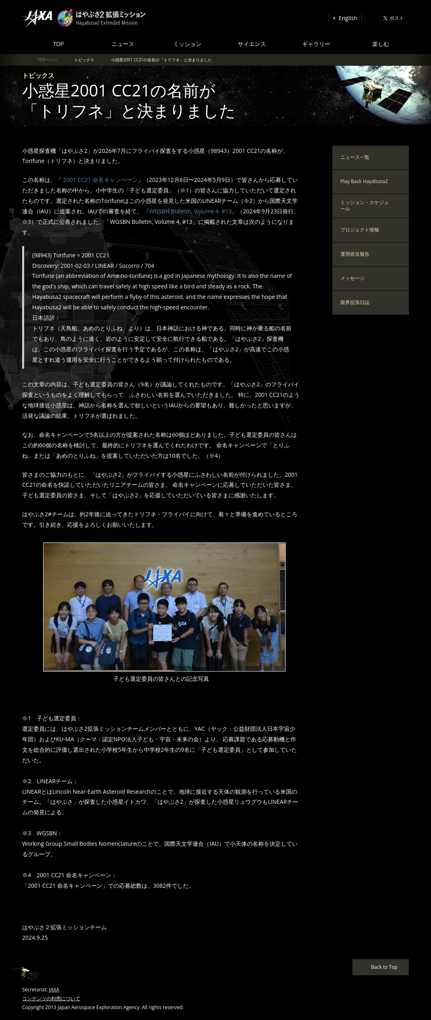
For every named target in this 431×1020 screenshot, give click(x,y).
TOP (58, 44)
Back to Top (384, 967)
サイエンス (252, 44)
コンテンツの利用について (51, 998)
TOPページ (47, 60)
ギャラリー (316, 44)
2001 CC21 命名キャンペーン (100, 180)
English (348, 18)
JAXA (54, 989)
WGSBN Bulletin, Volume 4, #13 (190, 211)
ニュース (123, 44)
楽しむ (380, 44)
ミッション (187, 44)
